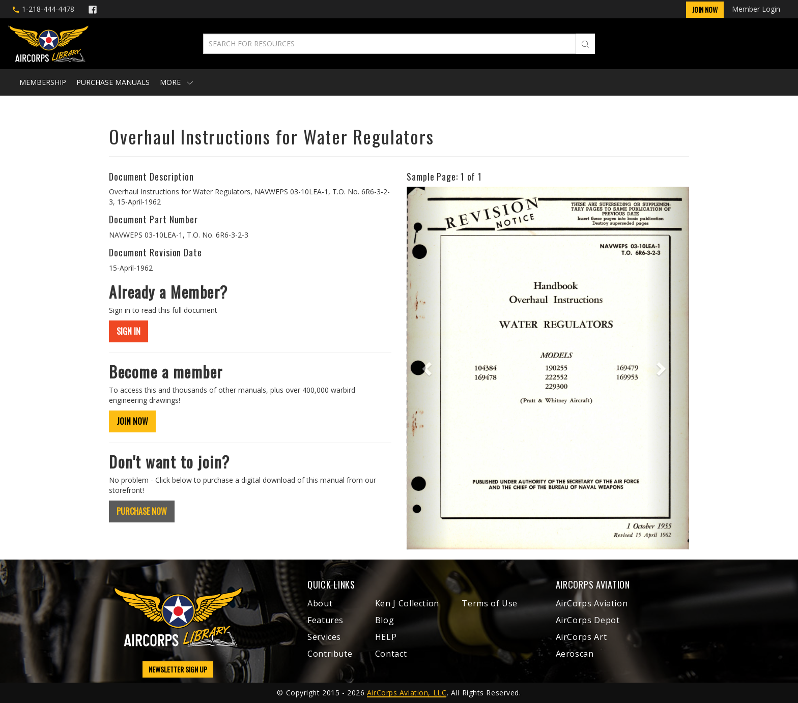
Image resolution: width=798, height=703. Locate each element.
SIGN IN (128, 331)
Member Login (756, 9)
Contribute (329, 653)
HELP (386, 636)
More (176, 82)
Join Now (705, 9)
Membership (42, 82)
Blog (384, 620)
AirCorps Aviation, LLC (406, 692)
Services (324, 636)
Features (325, 620)
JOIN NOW (132, 421)
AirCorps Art (581, 636)
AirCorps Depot (588, 620)
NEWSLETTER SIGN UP (178, 669)
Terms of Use (490, 603)
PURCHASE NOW (142, 511)
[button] (428, 368)
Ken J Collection (407, 603)
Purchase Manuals (113, 82)
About (319, 603)
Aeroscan (575, 653)
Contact (391, 653)
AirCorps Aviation (592, 603)
